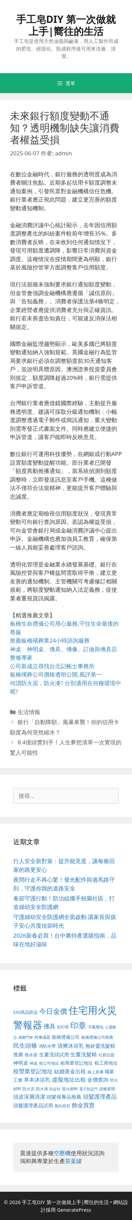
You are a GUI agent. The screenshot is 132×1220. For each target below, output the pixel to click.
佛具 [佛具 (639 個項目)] (49, 1026)
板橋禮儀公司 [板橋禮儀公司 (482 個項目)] (66, 1037)
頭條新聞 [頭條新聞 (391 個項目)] (107, 1089)
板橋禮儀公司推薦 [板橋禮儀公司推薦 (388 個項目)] (97, 1037)
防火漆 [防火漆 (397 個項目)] (42, 1089)
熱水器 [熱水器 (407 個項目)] (31, 1055)
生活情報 (29, 712)
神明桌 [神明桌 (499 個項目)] (20, 1062)
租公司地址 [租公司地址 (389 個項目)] (49, 1063)
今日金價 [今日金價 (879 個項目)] (53, 1011)
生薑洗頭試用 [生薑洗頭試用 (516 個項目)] (54, 1054)
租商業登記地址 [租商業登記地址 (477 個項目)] (76, 1063)
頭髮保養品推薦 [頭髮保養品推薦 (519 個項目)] (63, 1096)
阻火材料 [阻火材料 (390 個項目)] (70, 1089)
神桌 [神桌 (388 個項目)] (33, 1063)
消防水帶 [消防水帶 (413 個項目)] (47, 1046)
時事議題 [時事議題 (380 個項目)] (42, 1037)
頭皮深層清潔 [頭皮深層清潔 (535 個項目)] (29, 1096)
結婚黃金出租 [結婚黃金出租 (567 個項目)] (70, 1071)
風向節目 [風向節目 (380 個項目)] (62, 1105)
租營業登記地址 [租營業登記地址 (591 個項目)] (33, 1071)
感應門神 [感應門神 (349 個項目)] (25, 1037)
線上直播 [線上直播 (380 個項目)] (95, 1071)
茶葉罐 (73, 1161)
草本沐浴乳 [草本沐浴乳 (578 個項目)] (37, 1079)
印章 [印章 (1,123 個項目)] (78, 1025)
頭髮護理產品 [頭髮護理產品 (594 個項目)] (100, 1096)
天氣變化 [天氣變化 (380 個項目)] (96, 1026)
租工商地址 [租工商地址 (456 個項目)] (106, 1063)
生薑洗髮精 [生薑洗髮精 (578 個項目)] (83, 1054)
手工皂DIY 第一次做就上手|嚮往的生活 (66, 25)
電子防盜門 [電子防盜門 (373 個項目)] (88, 1088)
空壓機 (62, 1153)
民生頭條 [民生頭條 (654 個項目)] (25, 1045)
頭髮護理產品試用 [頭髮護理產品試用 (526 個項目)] (33, 1105)
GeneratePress (74, 1209)
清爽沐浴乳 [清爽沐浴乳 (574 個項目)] (70, 1045)
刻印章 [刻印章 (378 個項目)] (63, 1026)
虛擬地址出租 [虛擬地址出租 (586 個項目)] (69, 1079)
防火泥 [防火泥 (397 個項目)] (28, 1089)
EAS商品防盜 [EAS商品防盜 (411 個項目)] (25, 1012)
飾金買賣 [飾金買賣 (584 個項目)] (83, 1105)
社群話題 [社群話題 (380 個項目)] (106, 1054)
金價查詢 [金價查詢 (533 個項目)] (97, 1079)
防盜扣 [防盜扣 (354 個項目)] (54, 1088)
